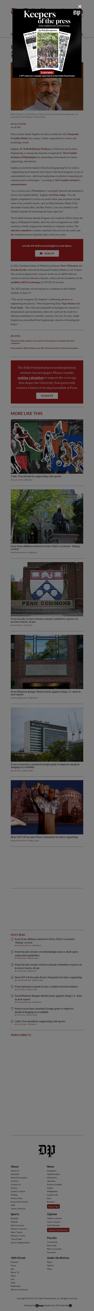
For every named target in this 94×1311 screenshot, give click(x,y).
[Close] (80, 6)
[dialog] (47, 655)
